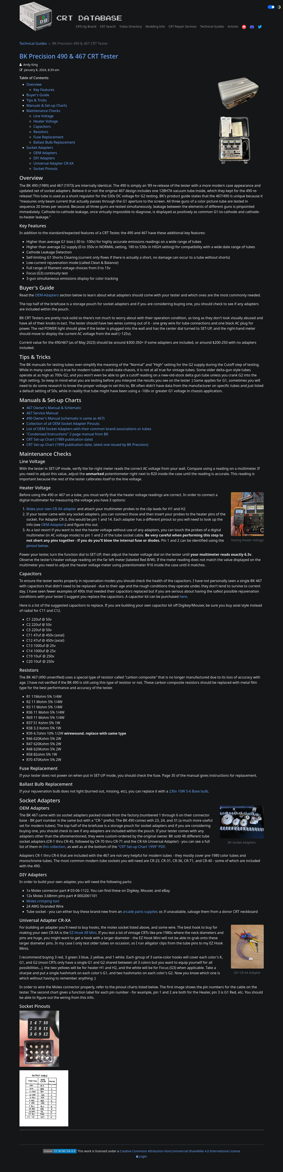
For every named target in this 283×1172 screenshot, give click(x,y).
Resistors (40, 131)
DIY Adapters (44, 158)
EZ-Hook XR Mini (82, 932)
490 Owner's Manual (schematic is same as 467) (65, 418)
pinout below (37, 545)
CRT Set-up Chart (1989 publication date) (59, 439)
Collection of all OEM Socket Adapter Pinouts (63, 423)
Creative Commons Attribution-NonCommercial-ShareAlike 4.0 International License (180, 1151)
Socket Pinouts (45, 168)
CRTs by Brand (86, 26)
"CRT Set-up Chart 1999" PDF (141, 846)
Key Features (43, 89)
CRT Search (108, 26)
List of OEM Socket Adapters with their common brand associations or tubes (88, 428)
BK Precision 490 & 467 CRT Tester (68, 56)
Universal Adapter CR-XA (53, 163)
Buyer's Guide (37, 95)
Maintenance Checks (43, 110)
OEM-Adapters (47, 295)
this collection (54, 846)
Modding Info (155, 26)
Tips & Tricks (36, 100)
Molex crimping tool (42, 901)
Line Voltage (43, 116)
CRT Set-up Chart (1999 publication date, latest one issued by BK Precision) (87, 444)
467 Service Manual (42, 413)
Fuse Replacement (48, 137)
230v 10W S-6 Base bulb (188, 791)
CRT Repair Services (183, 26)
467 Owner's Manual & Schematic (53, 407)
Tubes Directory (130, 26)
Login (141, 1156)
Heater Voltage (45, 121)
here (183, 596)
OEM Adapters (45, 152)
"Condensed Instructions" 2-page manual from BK (67, 434)
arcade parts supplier (140, 911)
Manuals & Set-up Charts (46, 105)
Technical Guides (212, 26)
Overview (34, 84)
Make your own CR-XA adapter (51, 508)
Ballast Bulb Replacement (54, 142)
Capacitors (42, 126)
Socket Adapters (39, 147)
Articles (233, 26)
